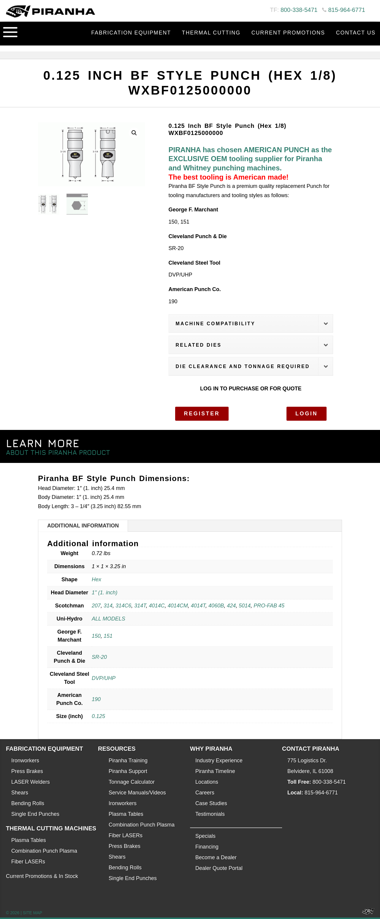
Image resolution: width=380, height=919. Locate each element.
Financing (206, 847)
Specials (205, 836)
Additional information (83, 526)
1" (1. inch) (104, 593)
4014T (198, 606)
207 (96, 606)
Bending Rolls (27, 803)
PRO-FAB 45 (269, 606)
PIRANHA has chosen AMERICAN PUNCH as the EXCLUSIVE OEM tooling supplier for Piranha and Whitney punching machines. (250, 159)
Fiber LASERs (28, 862)
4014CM (178, 606)
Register (202, 414)
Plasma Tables (28, 840)
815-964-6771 (346, 10)
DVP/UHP (103, 678)
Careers (204, 793)
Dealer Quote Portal (219, 868)
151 (108, 636)
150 (96, 636)
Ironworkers (25, 761)
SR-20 (99, 657)
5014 (245, 606)
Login (306, 414)
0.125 (98, 716)
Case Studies (211, 803)
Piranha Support (128, 771)
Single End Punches (35, 814)
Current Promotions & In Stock (42, 876)
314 (108, 606)
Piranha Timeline (215, 771)
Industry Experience (219, 761)
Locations (206, 782)
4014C (157, 606)
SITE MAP (32, 912)
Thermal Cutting (211, 33)
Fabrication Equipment (131, 33)
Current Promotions (288, 33)
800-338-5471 (299, 10)
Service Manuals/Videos (137, 793)
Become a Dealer (216, 857)
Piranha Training (128, 761)
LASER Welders (30, 782)
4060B (216, 606)
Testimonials (210, 814)
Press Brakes (27, 771)
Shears (19, 793)
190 (96, 699)
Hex (96, 579)
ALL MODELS (108, 619)
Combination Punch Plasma (44, 851)
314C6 (123, 606)
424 (231, 606)
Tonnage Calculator (132, 782)
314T (140, 606)
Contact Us (356, 33)
